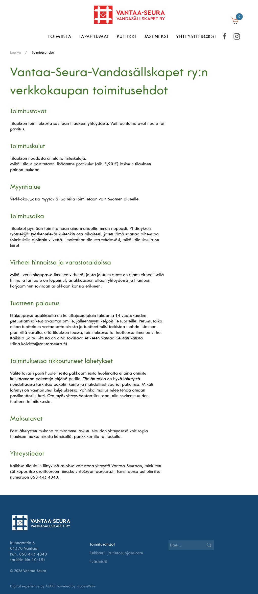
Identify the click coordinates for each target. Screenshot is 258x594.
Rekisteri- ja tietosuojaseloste (116, 552)
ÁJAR (49, 586)
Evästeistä (98, 561)
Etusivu (15, 52)
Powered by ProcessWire (76, 586)
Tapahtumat (94, 36)
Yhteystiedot (193, 36)
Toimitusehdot (102, 544)
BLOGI (208, 36)
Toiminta (59, 36)
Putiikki (126, 36)
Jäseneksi (156, 36)
